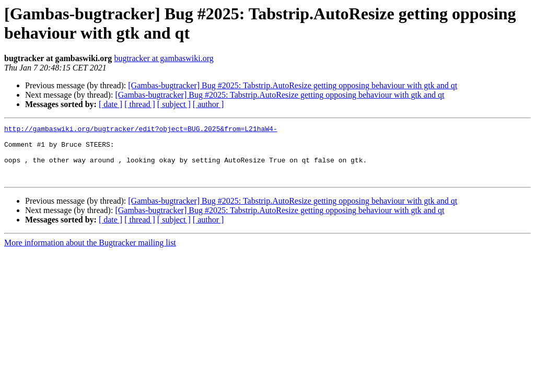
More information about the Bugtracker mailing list (90, 253)
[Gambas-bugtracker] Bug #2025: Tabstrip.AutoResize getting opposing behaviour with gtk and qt (292, 85)
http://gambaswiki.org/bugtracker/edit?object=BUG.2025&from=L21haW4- (140, 130)
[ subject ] (174, 104)
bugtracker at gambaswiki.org (163, 58)
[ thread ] (139, 104)
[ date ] (110, 104)
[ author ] (208, 104)
